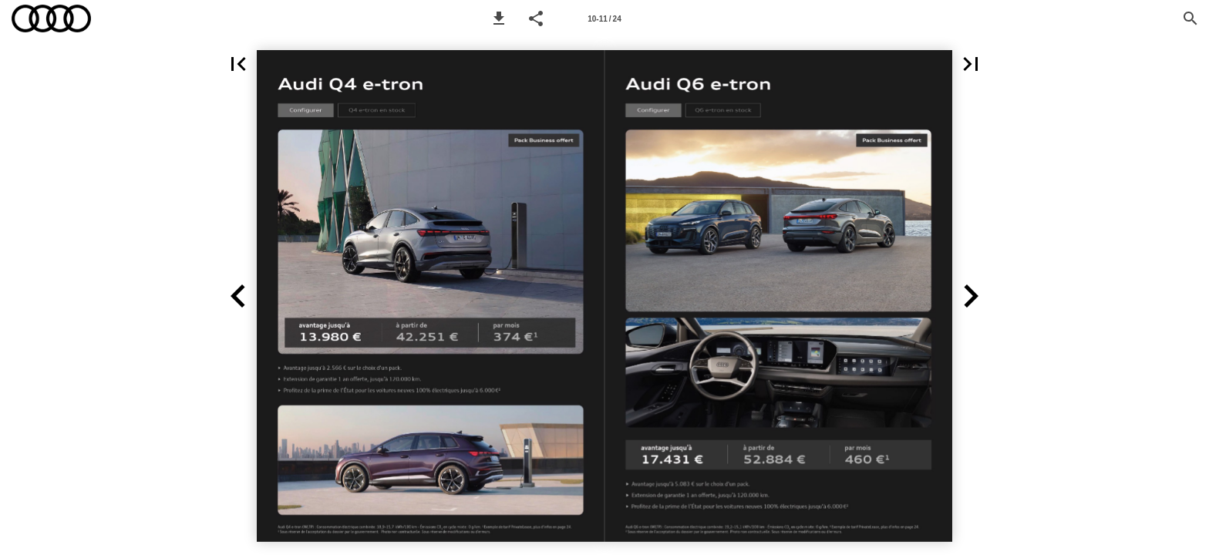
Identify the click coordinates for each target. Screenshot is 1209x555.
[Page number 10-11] (604, 18)
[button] (498, 18)
